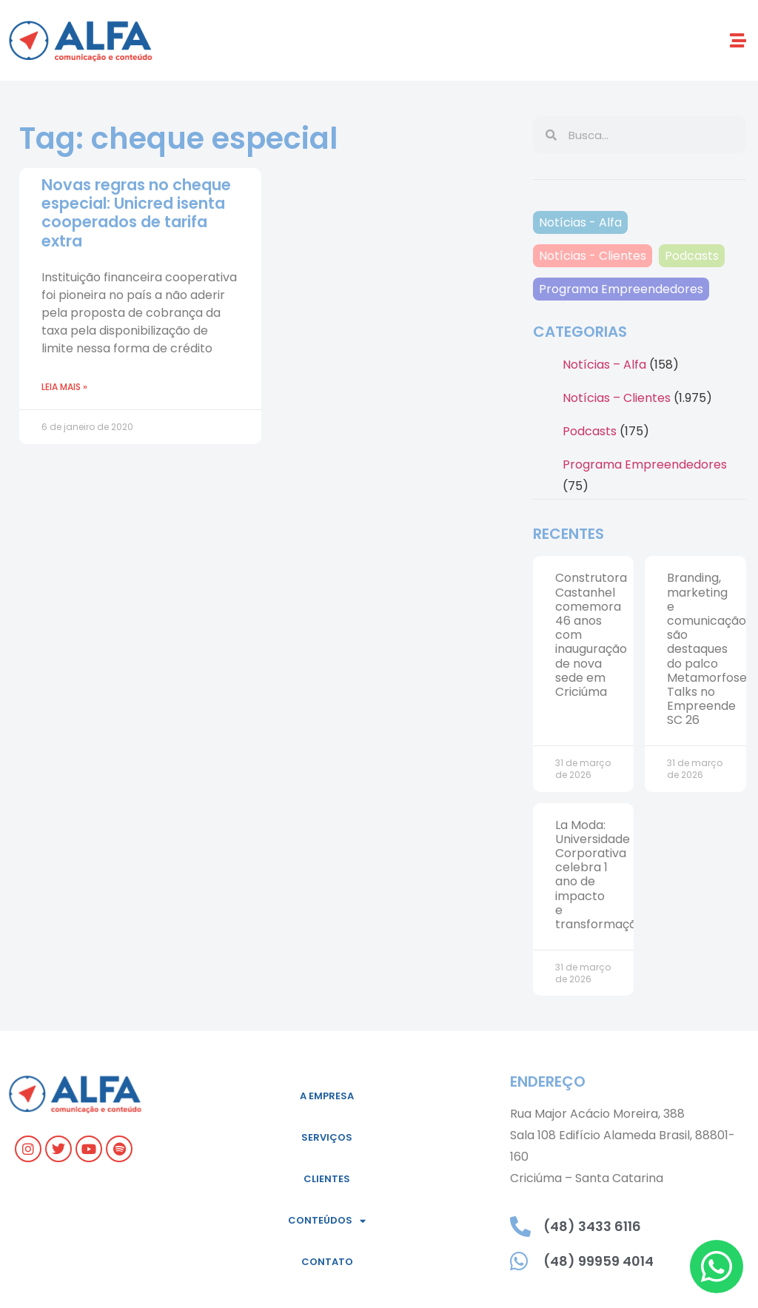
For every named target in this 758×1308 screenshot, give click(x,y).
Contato (327, 1262)
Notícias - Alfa (580, 222)
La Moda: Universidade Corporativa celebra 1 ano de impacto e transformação (599, 874)
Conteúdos (327, 1221)
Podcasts (692, 255)
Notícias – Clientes (617, 397)
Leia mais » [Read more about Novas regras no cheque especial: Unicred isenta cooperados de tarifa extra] (64, 386)
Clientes (326, 1179)
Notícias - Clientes (592, 255)
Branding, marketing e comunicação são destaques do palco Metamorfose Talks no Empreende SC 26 (707, 648)
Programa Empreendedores (621, 289)
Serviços (326, 1137)
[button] (738, 40)
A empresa (327, 1096)
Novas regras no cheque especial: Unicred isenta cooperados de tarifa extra (136, 213)
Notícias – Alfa (604, 364)
